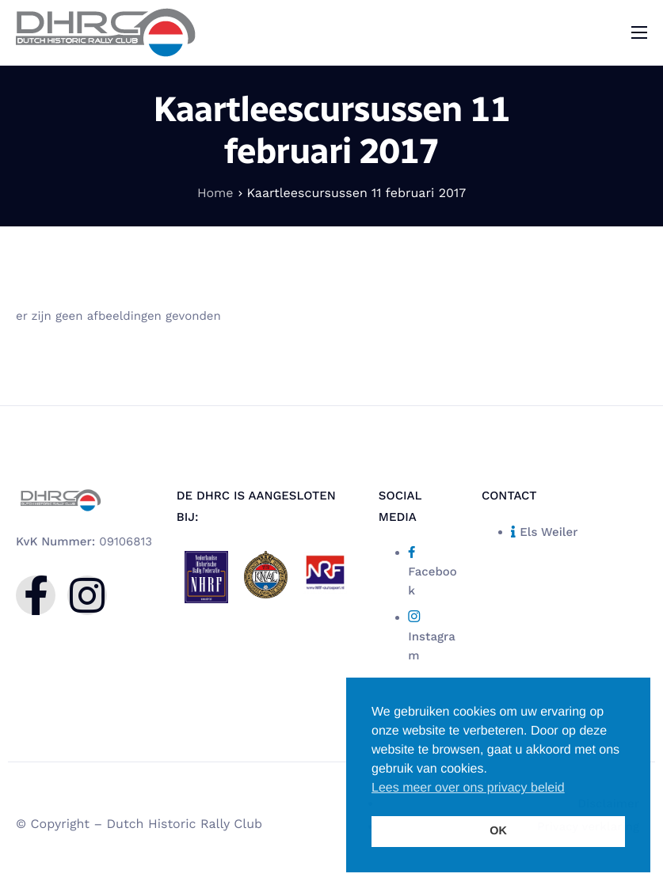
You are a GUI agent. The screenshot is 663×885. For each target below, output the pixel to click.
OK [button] (498, 831)
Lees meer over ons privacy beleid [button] (468, 788)
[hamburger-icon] (639, 32)
